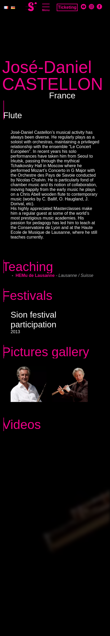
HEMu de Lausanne (36, 275)
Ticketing (67, 7)
